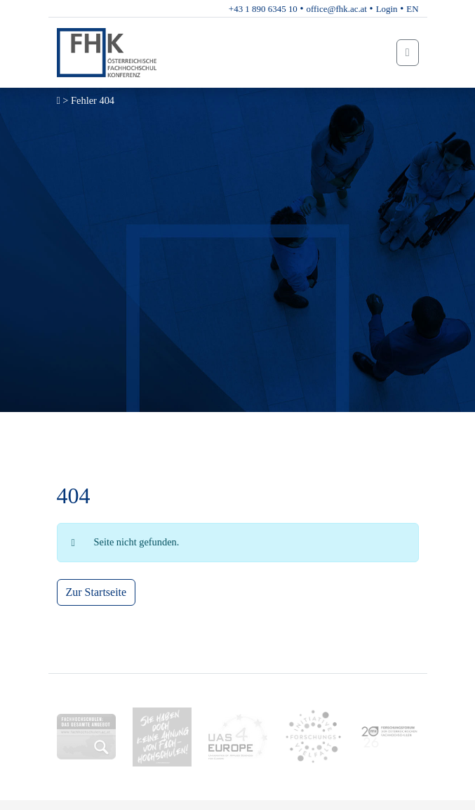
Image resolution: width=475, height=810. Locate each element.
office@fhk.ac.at (336, 9)
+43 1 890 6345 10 (263, 9)
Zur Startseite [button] (96, 592)
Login (387, 9)
